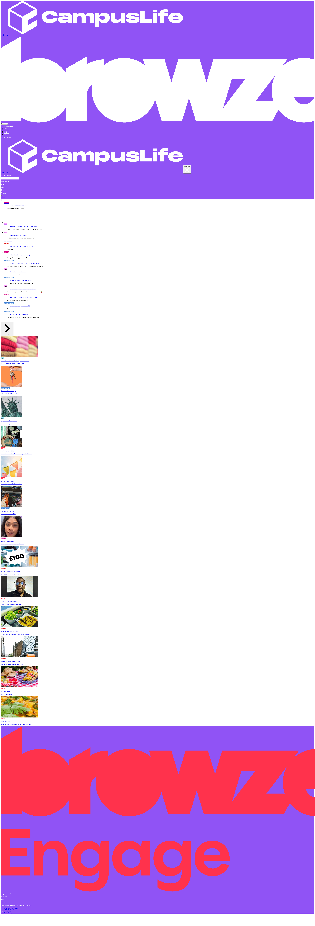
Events (6, 134)
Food (5, 128)
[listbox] (157, 261)
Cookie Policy (8, 913)
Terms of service (9, 909)
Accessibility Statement (10, 908)
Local (5, 131)
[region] (157, 267)
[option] (159, 205)
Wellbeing (7, 133)
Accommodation (9, 126)
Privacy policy (8, 911)
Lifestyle (6, 130)
